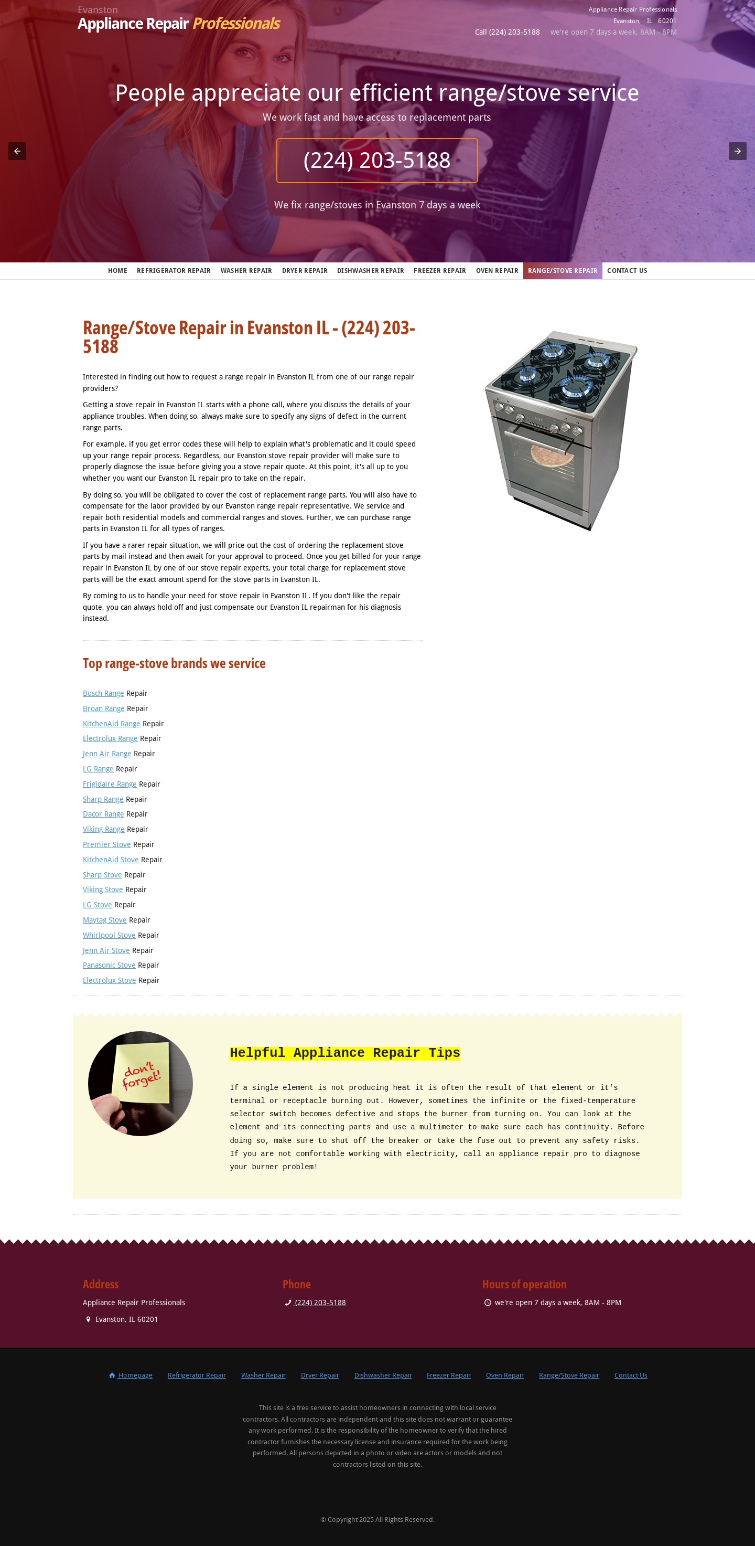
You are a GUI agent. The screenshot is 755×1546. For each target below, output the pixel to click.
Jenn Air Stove (106, 950)
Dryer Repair (305, 270)
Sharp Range (103, 799)
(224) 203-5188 (377, 160)
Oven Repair (497, 270)
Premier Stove (107, 844)
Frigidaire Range (110, 784)
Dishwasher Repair (370, 270)
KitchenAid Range (112, 723)
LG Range (98, 769)
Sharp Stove (102, 875)
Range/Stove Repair (563, 270)
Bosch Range (103, 693)
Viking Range (104, 829)
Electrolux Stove (109, 980)
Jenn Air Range (107, 753)
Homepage (130, 1375)
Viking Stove (103, 889)
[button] (17, 151)
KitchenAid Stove (111, 859)
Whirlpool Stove (109, 935)
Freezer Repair (440, 270)
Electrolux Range (110, 738)
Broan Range (104, 708)
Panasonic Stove (109, 965)
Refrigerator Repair (174, 270)
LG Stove (97, 905)
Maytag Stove (105, 920)
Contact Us (627, 270)
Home (117, 270)
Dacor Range (103, 814)
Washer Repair (247, 270)
